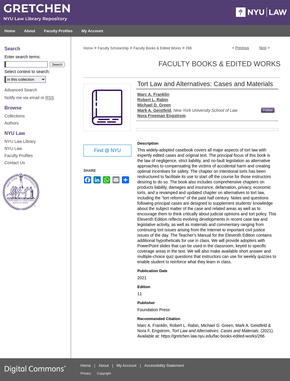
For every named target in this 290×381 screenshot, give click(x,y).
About (104, 365)
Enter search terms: (22, 56)
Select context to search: (27, 71)
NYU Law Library (20, 141)
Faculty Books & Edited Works (157, 48)
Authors (11, 123)
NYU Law (13, 148)
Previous (242, 48)
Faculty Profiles (18, 155)
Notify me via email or (29, 97)
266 (189, 48)
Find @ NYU (107, 150)
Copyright (104, 373)
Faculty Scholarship (113, 48)
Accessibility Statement (164, 365)
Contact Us (14, 162)
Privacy (85, 373)
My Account (126, 365)
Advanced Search (20, 90)
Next (263, 48)
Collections (14, 116)
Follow (268, 110)
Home (88, 48)
